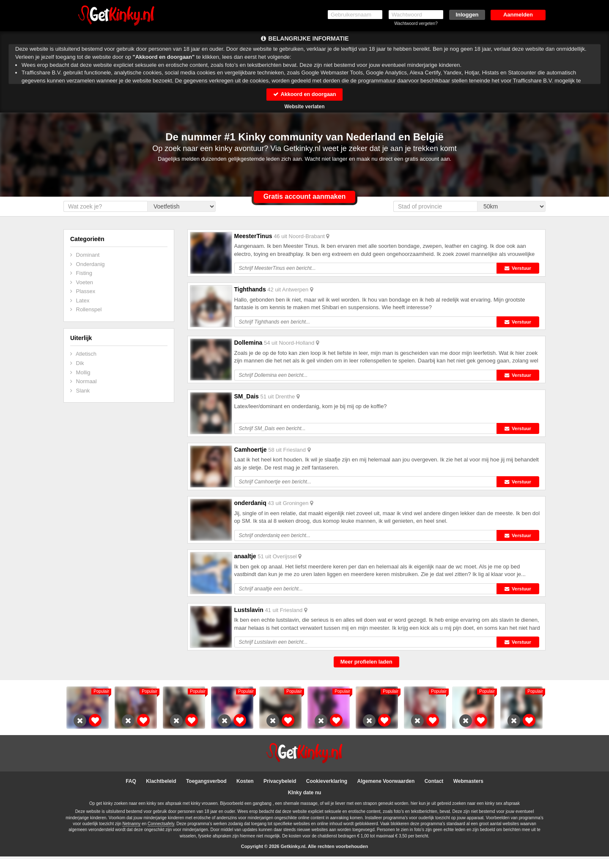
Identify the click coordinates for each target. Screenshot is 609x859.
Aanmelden (518, 14)
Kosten (245, 784)
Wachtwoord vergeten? (415, 23)
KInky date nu (304, 795)
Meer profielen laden (366, 664)
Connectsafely (161, 826)
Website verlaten (304, 107)
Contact (434, 784)
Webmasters (468, 784)
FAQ (131, 784)
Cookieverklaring (326, 784)
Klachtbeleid (161, 784)
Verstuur (519, 269)
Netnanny (132, 826)
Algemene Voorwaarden (385, 784)
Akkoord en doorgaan (304, 94)
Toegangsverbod (206, 784)
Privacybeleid (279, 784)
